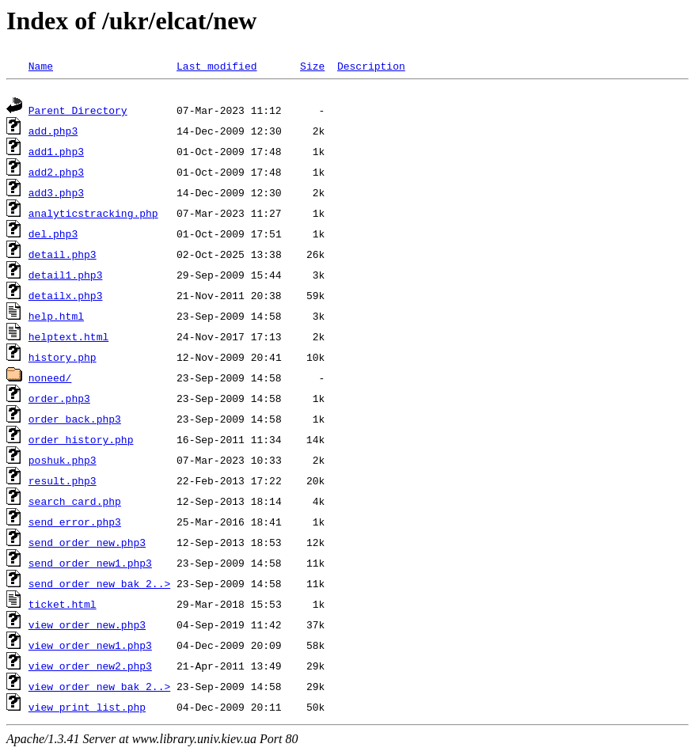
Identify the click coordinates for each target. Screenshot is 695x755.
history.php (62, 359)
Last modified (216, 66)
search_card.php (74, 503)
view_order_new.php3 (87, 627)
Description (371, 66)
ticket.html (62, 606)
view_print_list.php (87, 709)
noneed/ (50, 380)
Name (40, 66)
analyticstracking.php (93, 215)
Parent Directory (77, 112)
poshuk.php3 (62, 462)
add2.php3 (56, 174)
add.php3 (53, 133)
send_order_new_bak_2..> (99, 586)
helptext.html (68, 339)
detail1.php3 (65, 277)
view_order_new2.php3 (90, 668)
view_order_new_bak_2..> (99, 688)
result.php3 (62, 483)
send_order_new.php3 (87, 544)
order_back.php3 (74, 421)
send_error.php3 (74, 524)
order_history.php (81, 441)
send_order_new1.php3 (90, 565)
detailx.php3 (65, 297)
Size (312, 66)
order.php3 (59, 400)
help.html (56, 318)
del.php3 (53, 236)
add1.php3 (56, 153)
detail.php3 (62, 256)
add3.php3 (56, 195)
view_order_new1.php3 (90, 647)
